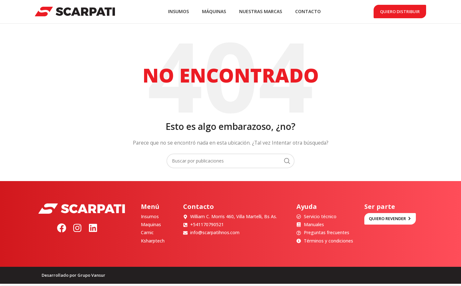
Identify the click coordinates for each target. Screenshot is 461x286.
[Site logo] (75, 12)
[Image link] (81, 210)
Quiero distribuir (400, 12)
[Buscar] (230, 163)
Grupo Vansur (91, 277)
